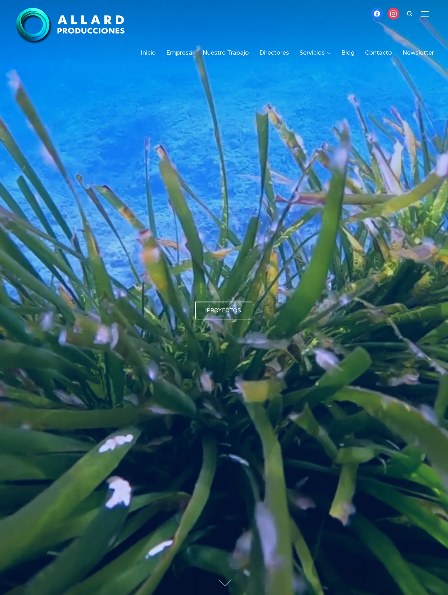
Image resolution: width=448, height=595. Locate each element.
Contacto (378, 52)
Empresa (179, 52)
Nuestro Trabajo (226, 52)
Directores (274, 52)
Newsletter (418, 52)
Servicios (312, 52)
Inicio (148, 52)
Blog (348, 52)
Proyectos (223, 310)
